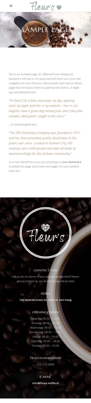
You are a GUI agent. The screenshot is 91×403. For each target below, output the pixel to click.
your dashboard (71, 162)
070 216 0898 (45, 364)
